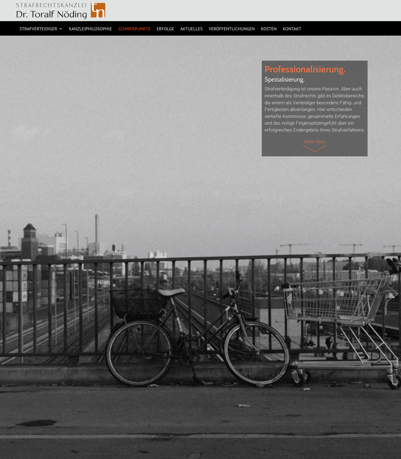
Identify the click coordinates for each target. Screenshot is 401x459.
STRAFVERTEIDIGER (38, 29)
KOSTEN (269, 29)
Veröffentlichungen (232, 29)
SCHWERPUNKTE (134, 29)
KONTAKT (292, 29)
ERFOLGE (165, 29)
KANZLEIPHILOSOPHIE (90, 29)
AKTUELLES (191, 29)
